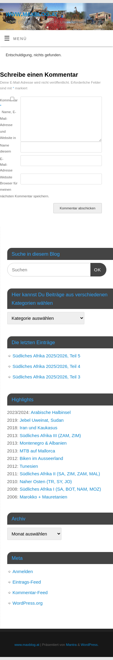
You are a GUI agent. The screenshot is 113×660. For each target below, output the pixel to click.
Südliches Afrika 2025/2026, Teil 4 (46, 366)
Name (4, 145)
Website (5, 177)
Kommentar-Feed (30, 592)
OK (95, 269)
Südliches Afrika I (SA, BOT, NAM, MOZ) (60, 489)
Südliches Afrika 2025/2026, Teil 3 (46, 376)
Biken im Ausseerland (41, 458)
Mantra (71, 644)
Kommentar (5, 103)
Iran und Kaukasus (38, 427)
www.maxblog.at (32, 13)
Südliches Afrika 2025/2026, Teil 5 (46, 355)
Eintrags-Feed (27, 581)
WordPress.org (28, 603)
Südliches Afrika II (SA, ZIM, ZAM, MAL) (60, 473)
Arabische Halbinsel (51, 412)
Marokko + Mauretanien (43, 496)
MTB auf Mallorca (37, 450)
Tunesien (29, 466)
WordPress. (90, 644)
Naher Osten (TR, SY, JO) (46, 481)
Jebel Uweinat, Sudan (42, 420)
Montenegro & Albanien (43, 443)
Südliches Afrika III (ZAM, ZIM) (50, 435)
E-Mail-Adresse (5, 164)
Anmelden (23, 571)
